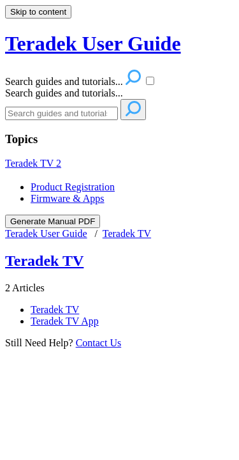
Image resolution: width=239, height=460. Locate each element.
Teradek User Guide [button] (93, 43)
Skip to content (38, 12)
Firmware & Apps (68, 198)
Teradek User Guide (46, 233)
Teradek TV (33, 163)
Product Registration (73, 186)
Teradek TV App (65, 321)
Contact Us (99, 342)
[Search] (61, 113)
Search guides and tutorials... (64, 93)
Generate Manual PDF (52, 221)
